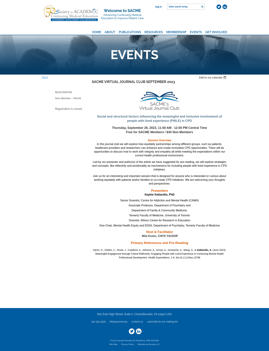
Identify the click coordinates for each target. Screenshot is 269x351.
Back (45, 77)
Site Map (113, 344)
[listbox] (213, 77)
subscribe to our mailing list (162, 321)
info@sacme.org (118, 321)
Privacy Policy (127, 344)
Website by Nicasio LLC (148, 344)
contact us (137, 321)
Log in (158, 6)
